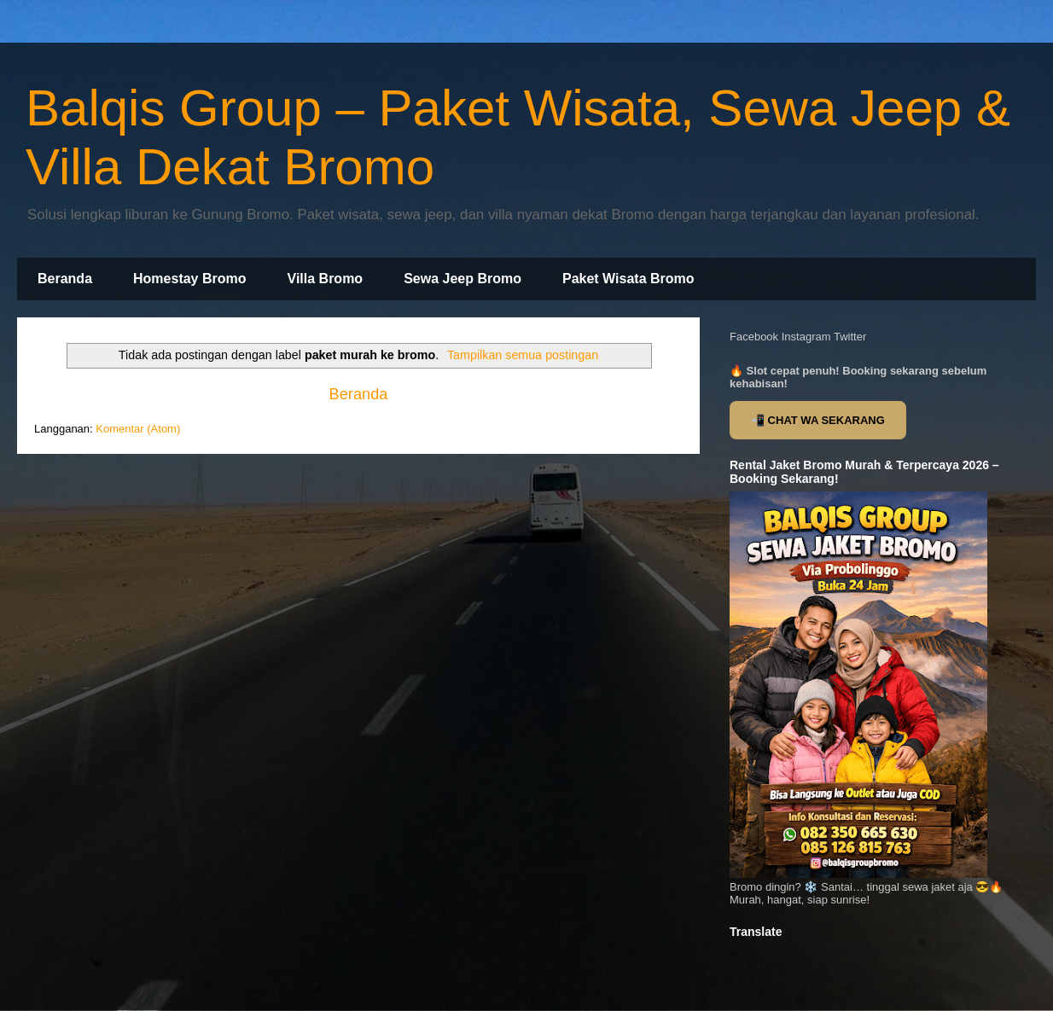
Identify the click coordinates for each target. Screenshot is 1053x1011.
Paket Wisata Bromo (628, 278)
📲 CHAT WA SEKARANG (818, 420)
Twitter (850, 336)
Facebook (754, 336)
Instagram (806, 336)
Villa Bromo (326, 278)
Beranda (65, 278)
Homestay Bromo (189, 278)
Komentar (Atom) (138, 428)
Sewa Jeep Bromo (462, 278)
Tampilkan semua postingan (522, 355)
